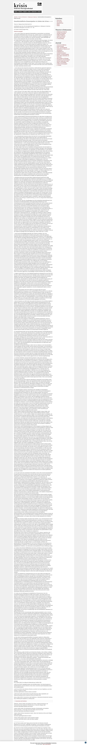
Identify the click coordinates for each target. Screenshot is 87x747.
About (16, 11)
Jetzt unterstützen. (47, 744)
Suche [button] (39, 11)
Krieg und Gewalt (60, 46)
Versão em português (18, 31)
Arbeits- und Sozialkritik (61, 62)
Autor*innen (59, 20)
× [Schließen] (85, 742)
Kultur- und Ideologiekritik (62, 47)
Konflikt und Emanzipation (62, 63)
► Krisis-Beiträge (60, 38)
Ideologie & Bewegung (61, 33)
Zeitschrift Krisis (60, 23)
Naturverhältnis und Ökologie (62, 58)
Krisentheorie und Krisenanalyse (63, 59)
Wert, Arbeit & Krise (61, 37)
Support (25, 11)
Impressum (34, 11)
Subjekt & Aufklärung (61, 35)
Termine (20, 11)
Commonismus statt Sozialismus (21, 701)
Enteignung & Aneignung (62, 31)
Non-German (59, 21)
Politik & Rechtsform (61, 34)
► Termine (59, 65)
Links (29, 11)
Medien (58, 25)
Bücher (58, 24)
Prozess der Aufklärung (61, 44)
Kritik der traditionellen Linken (63, 61)
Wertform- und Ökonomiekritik (63, 54)
